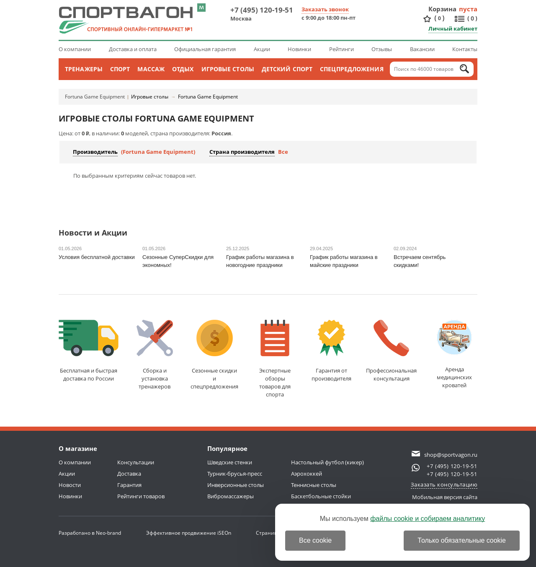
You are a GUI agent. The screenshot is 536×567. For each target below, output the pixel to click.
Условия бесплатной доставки (97, 257)
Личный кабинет (452, 28)
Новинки (299, 49)
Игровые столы (227, 69)
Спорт (120, 69)
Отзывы (381, 49)
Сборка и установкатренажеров (155, 355)
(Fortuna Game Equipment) (158, 151)
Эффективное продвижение (188, 532)
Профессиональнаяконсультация (391, 351)
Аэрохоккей (306, 473)
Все (283, 151)
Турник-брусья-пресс (234, 473)
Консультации (135, 462)
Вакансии (422, 49)
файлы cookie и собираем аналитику (427, 518)
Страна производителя (242, 151)
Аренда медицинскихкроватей (454, 354)
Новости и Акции (93, 233)
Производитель (95, 151)
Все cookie (315, 540)
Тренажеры (84, 69)
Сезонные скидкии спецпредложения (214, 355)
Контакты (464, 49)
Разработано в (90, 532)
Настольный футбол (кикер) (327, 462)
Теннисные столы (313, 485)
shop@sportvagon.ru (450, 454)
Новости (70, 485)
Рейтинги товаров (141, 496)
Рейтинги (341, 49)
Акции (262, 49)
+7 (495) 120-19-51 (261, 10)
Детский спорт (287, 69)
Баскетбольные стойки (321, 496)
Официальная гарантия (205, 49)
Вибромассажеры (230, 496)
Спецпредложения (352, 69)
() (439, 18)
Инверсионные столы (235, 485)
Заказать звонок (325, 9)
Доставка (129, 473)
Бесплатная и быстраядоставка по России (89, 351)
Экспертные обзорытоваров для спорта (275, 359)
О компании (75, 49)
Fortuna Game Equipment (95, 96)
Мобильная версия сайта (444, 497)
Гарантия (129, 485)
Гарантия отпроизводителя (331, 351)
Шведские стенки (229, 462)
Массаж (151, 69)
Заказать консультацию (444, 484)
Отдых (183, 69)
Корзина (442, 9)
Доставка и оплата (133, 49)
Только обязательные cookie (461, 540)
